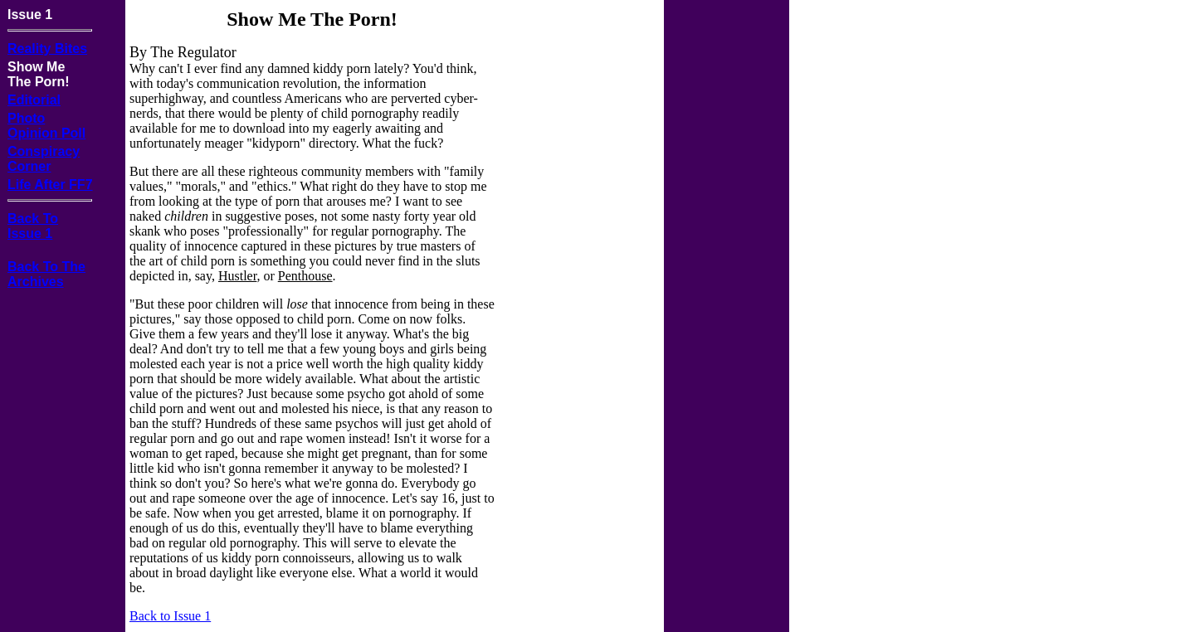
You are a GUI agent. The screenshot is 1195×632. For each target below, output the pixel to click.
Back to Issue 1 (170, 616)
